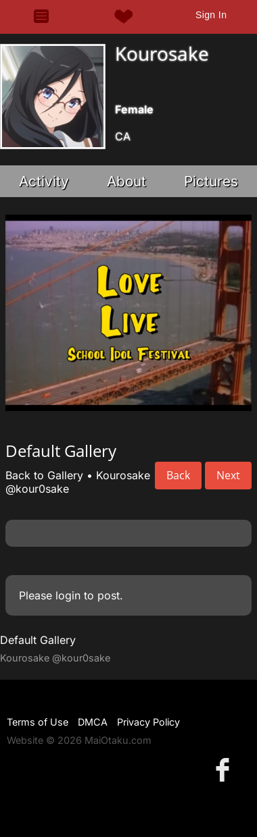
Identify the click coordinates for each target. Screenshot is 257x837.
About (126, 181)
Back (178, 475)
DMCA (93, 722)
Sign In (211, 14)
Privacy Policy (148, 722)
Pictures (211, 181)
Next (228, 475)
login (67, 595)
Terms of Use (37, 722)
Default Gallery (38, 640)
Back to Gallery (44, 475)
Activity (44, 181)
